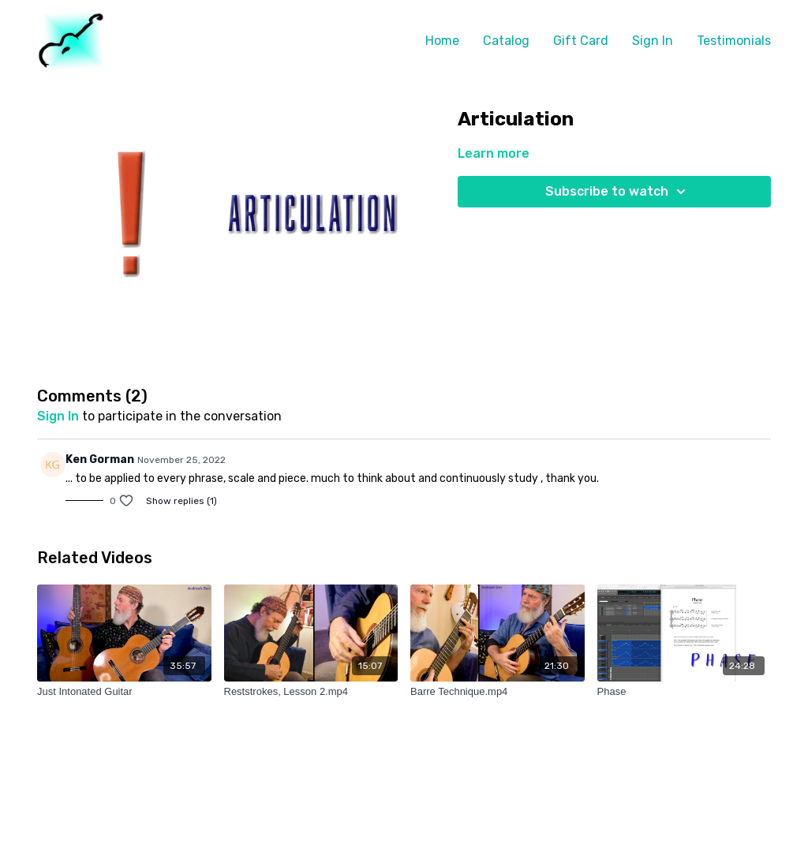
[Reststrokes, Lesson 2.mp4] (311, 692)
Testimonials (734, 40)
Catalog (506, 40)
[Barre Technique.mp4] (497, 692)
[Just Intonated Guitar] (124, 692)
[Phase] (684, 692)
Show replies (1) (181, 500)
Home (442, 40)
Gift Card (580, 40)
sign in (58, 416)
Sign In (652, 40)
